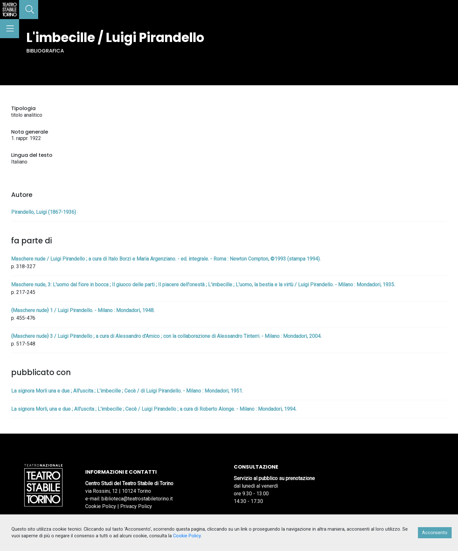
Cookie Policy (100, 506)
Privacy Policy (136, 506)
